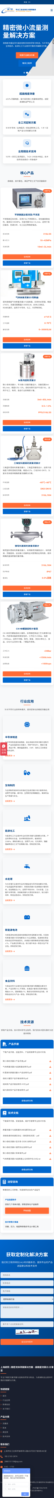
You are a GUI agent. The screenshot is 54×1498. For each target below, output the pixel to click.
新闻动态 (5, 1404)
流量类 (4, 1423)
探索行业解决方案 (27, 55)
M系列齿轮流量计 (27, 380)
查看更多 (10, 756)
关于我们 (5, 1409)
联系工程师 (27, 63)
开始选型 (27, 1211)
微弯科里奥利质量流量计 (27, 546)
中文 (25, 2)
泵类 (3, 1428)
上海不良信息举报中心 (34, 1491)
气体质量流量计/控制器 (27, 297)
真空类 (4, 1432)
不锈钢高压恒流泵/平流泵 (27, 214)
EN (29, 2)
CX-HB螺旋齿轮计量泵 (27, 628)
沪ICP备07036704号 (39, 1488)
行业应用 (5, 1400)
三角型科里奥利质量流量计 (27, 463)
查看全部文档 (27, 1101)
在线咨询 (27, 257)
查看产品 (27, 263)
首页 (3, 1396)
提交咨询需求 (27, 1342)
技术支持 (5, 1436)
